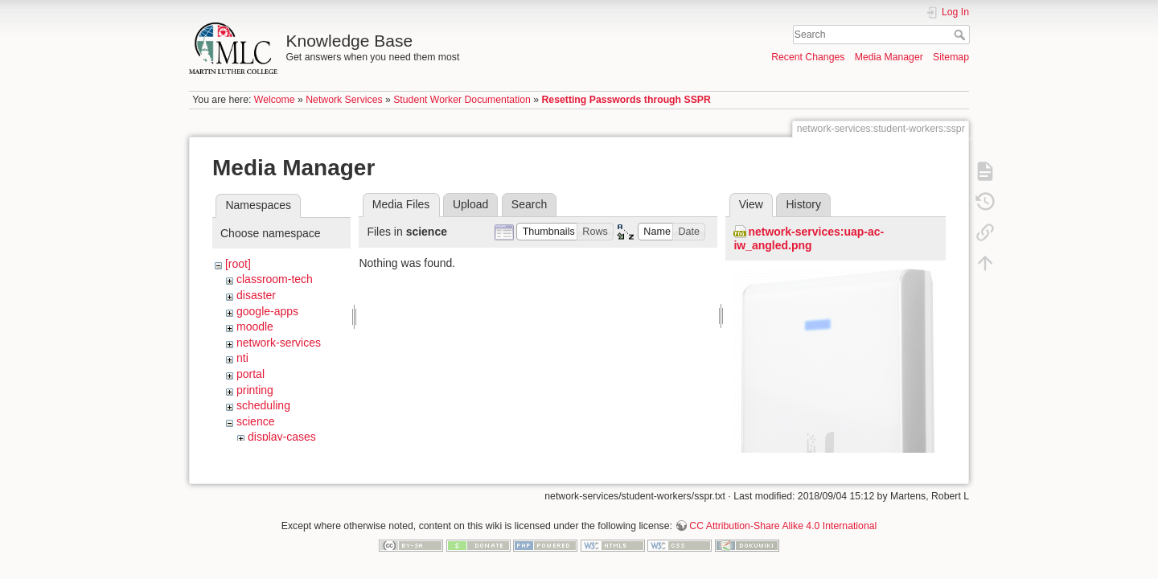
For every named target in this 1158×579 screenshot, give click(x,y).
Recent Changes (807, 57)
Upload (470, 204)
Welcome (274, 99)
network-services (278, 342)
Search (961, 34)
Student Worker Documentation (462, 99)
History (803, 204)
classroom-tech (274, 279)
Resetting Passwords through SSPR (626, 99)
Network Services (344, 99)
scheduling (263, 405)
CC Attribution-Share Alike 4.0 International (783, 526)
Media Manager (889, 57)
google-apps (267, 311)
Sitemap (951, 57)
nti (242, 357)
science (255, 421)
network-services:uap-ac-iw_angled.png (808, 238)
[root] (238, 263)
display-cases (282, 436)
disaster (256, 295)
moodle (254, 326)
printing (254, 390)
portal (250, 374)
